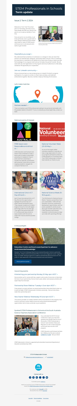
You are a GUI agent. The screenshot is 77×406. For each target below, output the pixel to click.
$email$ (41, 389)
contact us (43, 381)
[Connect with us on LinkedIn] (37, 377)
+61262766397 (50, 357)
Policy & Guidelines (38, 398)
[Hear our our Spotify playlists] (40, 377)
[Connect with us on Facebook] (30, 377)
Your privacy (46, 398)
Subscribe (45, 390)
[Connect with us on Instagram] (33, 377)
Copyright (30, 398)
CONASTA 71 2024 (46, 335)
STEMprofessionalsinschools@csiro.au (34, 357)
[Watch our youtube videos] (47, 377)
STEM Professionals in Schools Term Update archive (41, 386)
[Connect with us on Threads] (43, 377)
